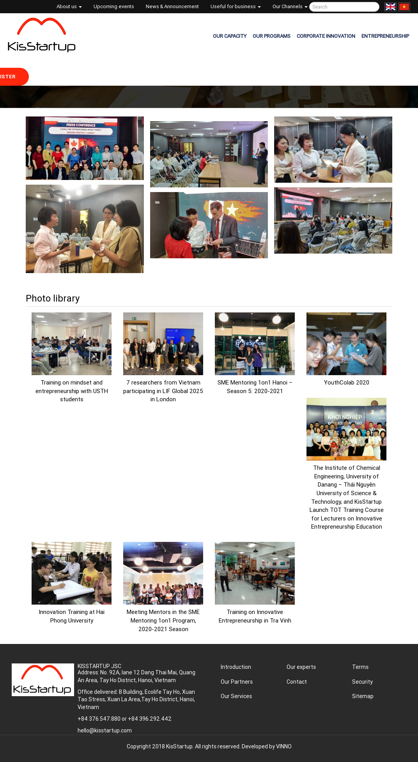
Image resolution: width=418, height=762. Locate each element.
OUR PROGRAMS (271, 36)
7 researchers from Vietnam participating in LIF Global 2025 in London (163, 391)
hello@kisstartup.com (105, 730)
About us (69, 6)
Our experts (301, 666)
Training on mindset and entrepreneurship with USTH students (71, 391)
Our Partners (237, 681)
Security (362, 681)
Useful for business (236, 6)
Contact (297, 681)
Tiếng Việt (404, 7)
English (390, 7)
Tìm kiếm (372, 7)
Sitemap (363, 696)
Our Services (236, 696)
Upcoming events (114, 6)
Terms (360, 666)
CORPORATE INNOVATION (326, 36)
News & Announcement (172, 6)
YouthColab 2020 (346, 382)
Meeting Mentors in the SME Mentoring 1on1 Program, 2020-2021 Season (163, 620)
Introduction (236, 666)
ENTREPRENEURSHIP (385, 36)
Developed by (267, 746)
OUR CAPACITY (229, 36)
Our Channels (290, 6)
